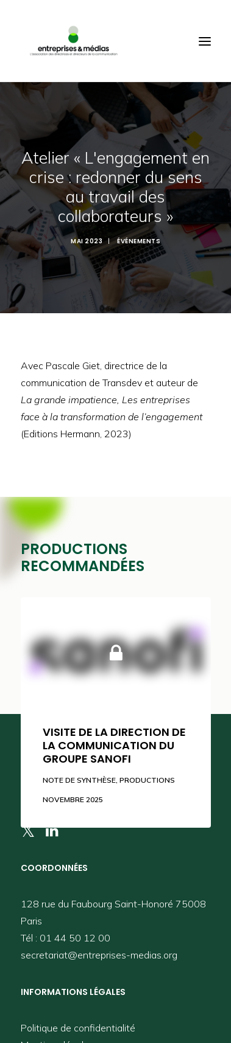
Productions (147, 769)
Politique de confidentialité (78, 1017)
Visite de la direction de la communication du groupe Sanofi (114, 735)
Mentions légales (57, 1034)
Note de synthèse (79, 769)
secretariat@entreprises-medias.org (99, 944)
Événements (138, 236)
